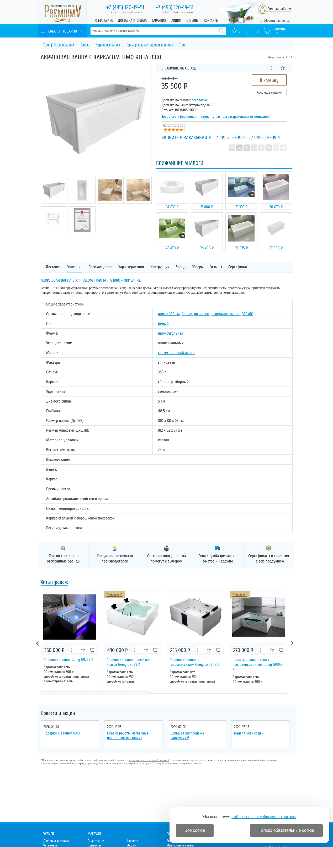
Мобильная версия (277, 20)
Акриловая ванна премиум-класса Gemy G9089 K (128, 662)
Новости (132, 841)
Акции (176, 20)
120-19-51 (125, 7)
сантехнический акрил (176, 352)
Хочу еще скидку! (269, 92)
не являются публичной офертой (149, 760)
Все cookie (194, 830)
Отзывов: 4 (239, 595)
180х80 (247, 314)
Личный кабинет (279, 9)
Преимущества (100, 267)
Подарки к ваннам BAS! (62, 733)
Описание (74, 267)
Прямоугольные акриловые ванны (149, 45)
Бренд (181, 267)
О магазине (104, 20)
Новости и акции (58, 713)
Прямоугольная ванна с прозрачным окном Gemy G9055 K (257, 664)
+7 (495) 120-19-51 (230, 138)
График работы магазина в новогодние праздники (128, 735)
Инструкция (160, 267)
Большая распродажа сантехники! (187, 735)
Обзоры (198, 267)
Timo (46, 45)
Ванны (85, 45)
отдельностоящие (226, 314)
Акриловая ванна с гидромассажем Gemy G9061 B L (194, 662)
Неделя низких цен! (249, 733)
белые (187, 314)
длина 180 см (169, 314)
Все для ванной (64, 45)
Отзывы (193, 20)
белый (163, 323)
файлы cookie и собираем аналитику (263, 816)
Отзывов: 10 (115, 595)
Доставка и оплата (132, 20)
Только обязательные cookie (286, 830)
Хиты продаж (54, 582)
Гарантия (159, 20)
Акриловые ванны (108, 45)
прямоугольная (170, 333)
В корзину (269, 80)
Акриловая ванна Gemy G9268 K (68, 659)
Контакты (211, 20)
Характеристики (131, 267)
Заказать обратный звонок (127, 12)
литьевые (202, 314)
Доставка (53, 267)
